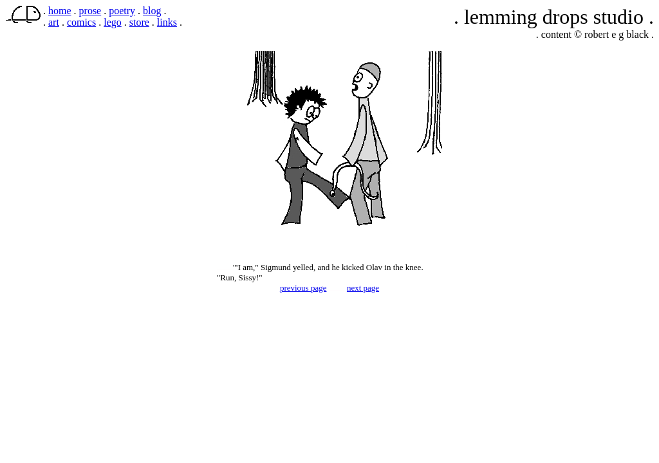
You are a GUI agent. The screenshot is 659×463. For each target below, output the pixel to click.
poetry (122, 10)
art (53, 22)
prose (90, 10)
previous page (303, 288)
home (59, 10)
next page (363, 288)
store (139, 22)
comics (81, 22)
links (167, 22)
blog (152, 10)
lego (113, 22)
